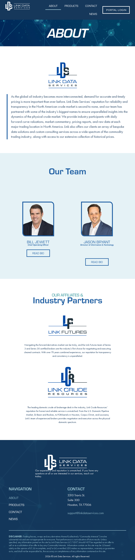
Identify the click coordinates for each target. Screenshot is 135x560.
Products (71, 6)
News (93, 14)
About (53, 6)
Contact (91, 6)
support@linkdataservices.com (86, 513)
